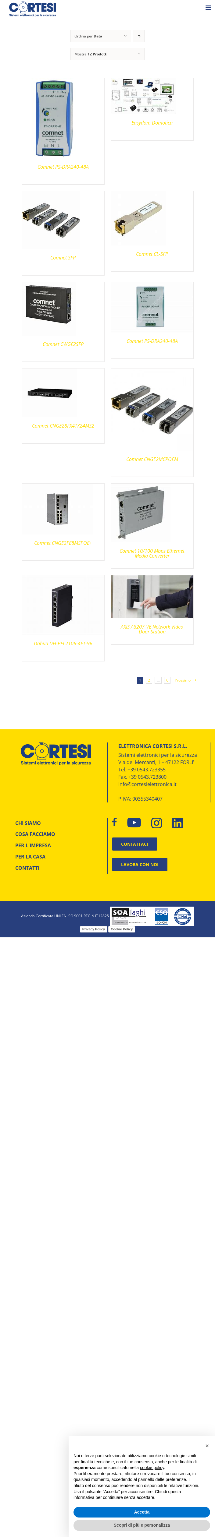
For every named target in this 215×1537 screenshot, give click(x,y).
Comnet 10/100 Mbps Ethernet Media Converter (152, 553)
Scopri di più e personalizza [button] (142, 1525)
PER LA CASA (30, 856)
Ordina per (88, 36)
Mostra (91, 54)
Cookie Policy (122, 929)
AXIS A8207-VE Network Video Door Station (152, 629)
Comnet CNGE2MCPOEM (152, 459)
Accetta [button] (142, 1512)
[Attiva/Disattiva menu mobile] (209, 8)
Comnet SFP (63, 257)
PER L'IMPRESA (33, 845)
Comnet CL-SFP (152, 254)
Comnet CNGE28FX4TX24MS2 (63, 425)
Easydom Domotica (152, 122)
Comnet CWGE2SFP (63, 344)
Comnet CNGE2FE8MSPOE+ (63, 543)
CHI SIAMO (28, 823)
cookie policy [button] (152, 1467)
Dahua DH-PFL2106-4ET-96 (63, 643)
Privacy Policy (93, 929)
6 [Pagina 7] (167, 680)
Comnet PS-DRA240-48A (63, 167)
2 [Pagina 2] (149, 680)
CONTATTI (27, 868)
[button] (207, 1446)
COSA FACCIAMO (35, 834)
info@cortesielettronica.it (147, 784)
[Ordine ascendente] (139, 36)
